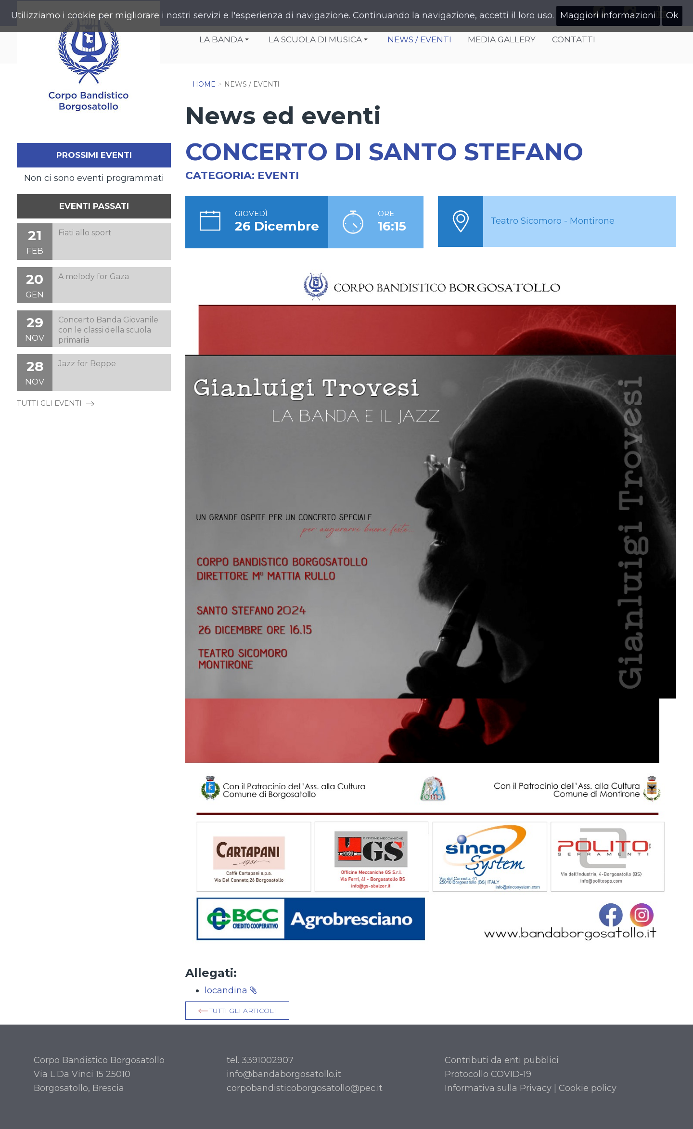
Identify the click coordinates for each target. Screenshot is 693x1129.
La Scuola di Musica (320, 41)
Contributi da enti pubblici (502, 1060)
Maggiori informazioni (608, 15)
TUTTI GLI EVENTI (55, 403)
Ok (672, 15)
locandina (231, 990)
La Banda (225, 41)
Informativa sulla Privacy (498, 1088)
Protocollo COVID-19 (488, 1074)
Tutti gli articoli (242, 1010)
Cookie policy (587, 1088)
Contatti (573, 39)
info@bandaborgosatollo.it (284, 1074)
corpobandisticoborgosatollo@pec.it (305, 1088)
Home (204, 84)
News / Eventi (419, 39)
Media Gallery (502, 39)
